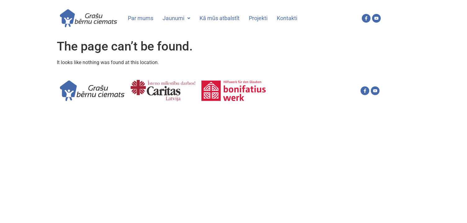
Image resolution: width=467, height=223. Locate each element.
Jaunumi (176, 18)
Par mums (140, 18)
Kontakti (287, 18)
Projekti (258, 18)
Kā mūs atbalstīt (220, 18)
